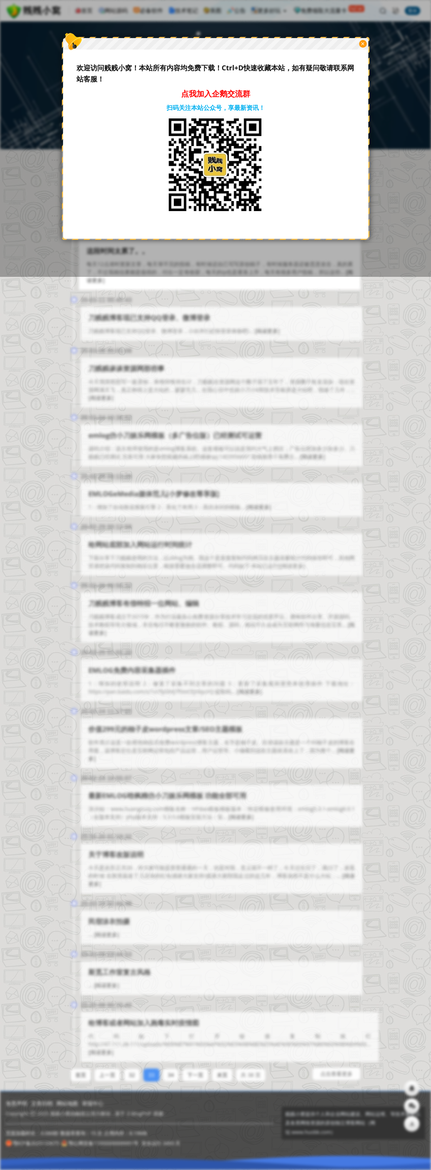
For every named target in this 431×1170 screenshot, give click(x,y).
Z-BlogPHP (139, 1113)
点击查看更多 (336, 1066)
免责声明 (16, 1103)
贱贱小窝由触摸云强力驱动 (80, 1113)
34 (171, 1068)
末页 (222, 1068)
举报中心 (92, 1103)
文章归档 (42, 1103)
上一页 (107, 1068)
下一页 (195, 1068)
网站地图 (67, 1103)
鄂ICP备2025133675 (32, 1143)
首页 (80, 1068)
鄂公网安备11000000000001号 (99, 1143)
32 (132, 1068)
